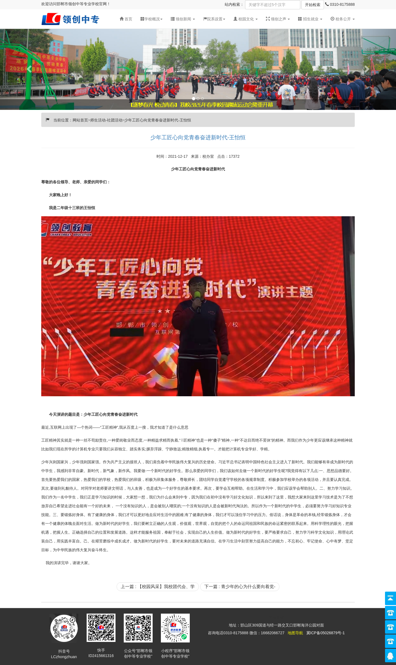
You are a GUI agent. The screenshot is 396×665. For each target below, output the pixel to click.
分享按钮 (276, 617)
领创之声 (278, 19)
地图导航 (295, 633)
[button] (183, 19)
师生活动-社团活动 (106, 119)
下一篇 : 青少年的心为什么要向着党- (240, 586)
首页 (126, 19)
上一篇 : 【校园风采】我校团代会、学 (158, 586)
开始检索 (312, 4)
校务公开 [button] (343, 19)
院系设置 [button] (214, 19)
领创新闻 (183, 19)
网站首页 (80, 119)
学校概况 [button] (152, 19)
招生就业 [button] (310, 19)
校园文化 (246, 19)
